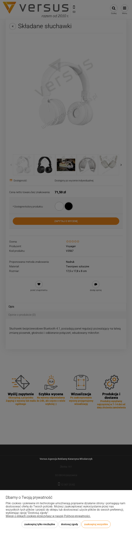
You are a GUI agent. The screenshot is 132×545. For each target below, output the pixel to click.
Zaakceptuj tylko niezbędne (39, 524)
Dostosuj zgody (69, 524)
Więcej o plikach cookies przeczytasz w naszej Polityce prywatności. (48, 516)
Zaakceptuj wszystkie (96, 524)
